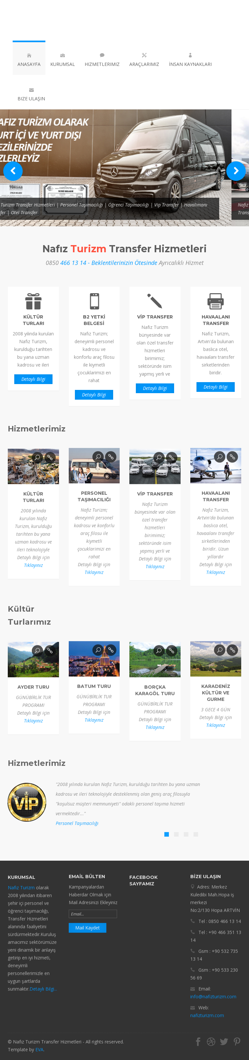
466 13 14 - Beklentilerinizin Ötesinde (108, 263)
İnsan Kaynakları (190, 60)
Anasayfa (29, 60)
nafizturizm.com (207, 1009)
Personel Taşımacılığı (71, 823)
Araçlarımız (144, 60)
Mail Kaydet (87, 922)
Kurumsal (62, 60)
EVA (39, 1049)
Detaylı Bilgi (33, 379)
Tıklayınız (33, 571)
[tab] (160, 834)
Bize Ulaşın (31, 94)
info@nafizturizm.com (213, 991)
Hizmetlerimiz (102, 60)
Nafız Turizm (21, 894)
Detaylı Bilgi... (43, 995)
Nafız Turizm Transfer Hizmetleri (48, 20)
